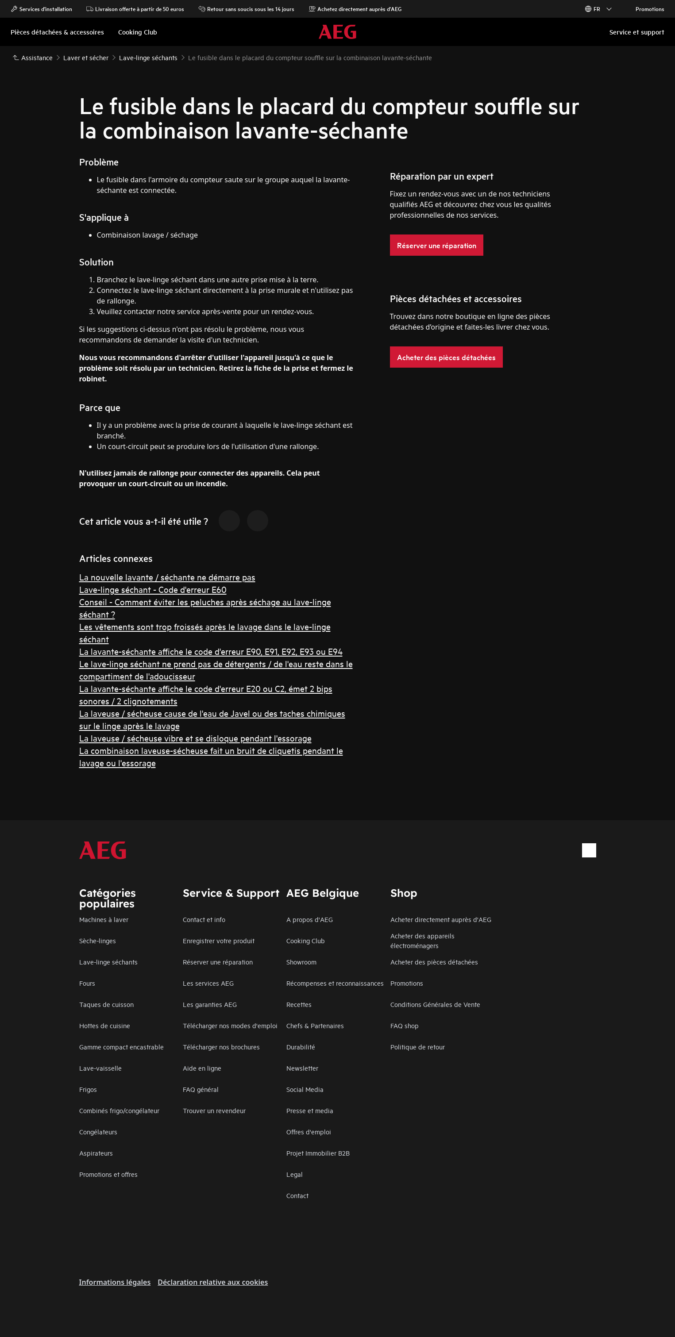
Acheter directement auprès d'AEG (440, 919)
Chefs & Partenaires (315, 1025)
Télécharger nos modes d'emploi (230, 1025)
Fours (87, 983)
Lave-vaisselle (100, 1068)
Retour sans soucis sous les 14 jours (246, 8)
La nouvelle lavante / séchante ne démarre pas (167, 576)
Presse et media (309, 1110)
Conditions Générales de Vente (435, 1004)
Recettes (299, 1004)
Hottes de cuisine (104, 1025)
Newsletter (302, 1068)
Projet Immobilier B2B (318, 1153)
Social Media (305, 1089)
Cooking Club (305, 940)
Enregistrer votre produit (219, 940)
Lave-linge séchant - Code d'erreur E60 (153, 589)
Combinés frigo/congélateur (119, 1110)
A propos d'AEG (309, 919)
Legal (294, 1174)
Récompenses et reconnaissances (335, 983)
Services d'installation (41, 8)
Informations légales (115, 1282)
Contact (297, 1195)
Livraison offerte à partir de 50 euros (135, 8)
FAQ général (201, 1089)
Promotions (645, 8)
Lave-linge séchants (108, 961)
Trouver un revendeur (214, 1110)
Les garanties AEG (210, 1004)
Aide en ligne (202, 1068)
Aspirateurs (96, 1153)
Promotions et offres (108, 1174)
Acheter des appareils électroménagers (422, 940)
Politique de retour (417, 1046)
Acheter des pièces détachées (434, 961)
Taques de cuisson (106, 1004)
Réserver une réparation (218, 961)
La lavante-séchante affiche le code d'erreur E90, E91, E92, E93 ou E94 (211, 651)
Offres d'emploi (308, 1131)
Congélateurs (98, 1131)
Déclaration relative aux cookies (213, 1282)
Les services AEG (208, 983)
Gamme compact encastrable (121, 1046)
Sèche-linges (97, 940)
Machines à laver (103, 919)
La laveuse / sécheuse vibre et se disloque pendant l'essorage (195, 737)
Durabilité (300, 1046)
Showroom (301, 961)
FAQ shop (404, 1025)
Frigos (88, 1089)
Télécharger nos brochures (221, 1046)
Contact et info (204, 919)
